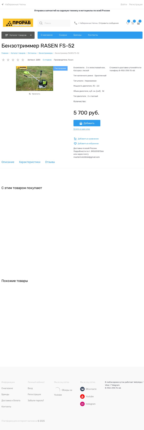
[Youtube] (82, 396)
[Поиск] (41, 23)
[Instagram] (82, 404)
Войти (124, 4)
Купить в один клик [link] (81, 129)
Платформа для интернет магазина (19, 421)
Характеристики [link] (29, 162)
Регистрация (136, 4)
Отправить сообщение (109, 23)
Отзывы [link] (50, 162)
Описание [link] (7, 162)
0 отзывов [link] (47, 60)
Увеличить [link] (36, 94)
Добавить (89, 123)
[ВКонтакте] (82, 389)
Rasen (70, 60)
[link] (13, 4)
